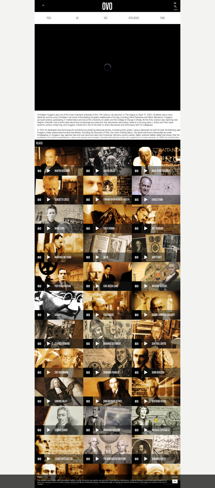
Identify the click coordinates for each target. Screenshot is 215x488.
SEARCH (175, 10)
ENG (175, 3)
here (81, 482)
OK (175, 481)
